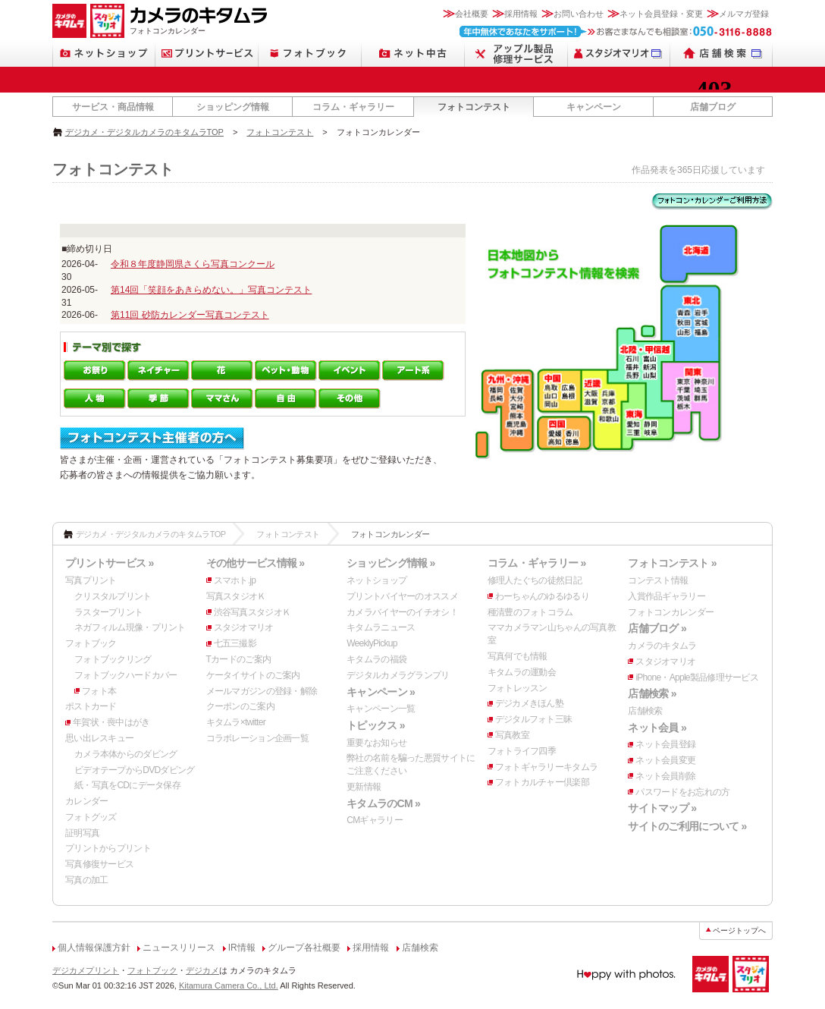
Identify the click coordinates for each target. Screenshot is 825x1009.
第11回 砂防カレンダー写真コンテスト (190, 315)
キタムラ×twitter (235, 722)
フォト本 (99, 691)
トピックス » (376, 725)
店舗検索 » (652, 693)
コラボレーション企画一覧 (257, 738)
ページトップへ (739, 930)
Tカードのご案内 (238, 659)
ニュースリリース (179, 947)
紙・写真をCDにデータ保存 (127, 785)
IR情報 (242, 947)
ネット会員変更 (665, 760)
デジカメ (202, 970)
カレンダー (86, 801)
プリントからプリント (108, 848)
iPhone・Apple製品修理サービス (696, 677)
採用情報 (521, 13)
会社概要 (471, 13)
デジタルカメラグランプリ (398, 675)
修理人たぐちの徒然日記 (535, 580)
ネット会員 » (657, 727)
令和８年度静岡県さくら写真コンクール (192, 264)
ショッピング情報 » (390, 563)
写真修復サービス (99, 864)
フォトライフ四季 (522, 751)
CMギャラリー (375, 820)
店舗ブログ (713, 107)
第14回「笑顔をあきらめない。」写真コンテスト (211, 289)
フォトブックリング (113, 659)
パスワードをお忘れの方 (682, 792)
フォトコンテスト (474, 107)
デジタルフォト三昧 (533, 719)
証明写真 (82, 833)
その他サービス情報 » (255, 563)
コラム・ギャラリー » (537, 563)
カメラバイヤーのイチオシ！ (402, 612)
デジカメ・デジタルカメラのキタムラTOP (144, 132)
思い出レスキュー (99, 738)
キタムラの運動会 (522, 672)
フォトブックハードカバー (125, 675)
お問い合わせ (579, 13)
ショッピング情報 (232, 107)
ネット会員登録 (665, 744)
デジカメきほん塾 (529, 703)
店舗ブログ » (657, 628)
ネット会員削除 (665, 776)
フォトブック (91, 643)
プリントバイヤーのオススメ (402, 596)
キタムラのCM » (383, 803)
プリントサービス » (109, 563)
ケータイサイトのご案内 (253, 675)
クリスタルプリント (113, 596)
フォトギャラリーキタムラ (546, 767)
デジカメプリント (85, 970)
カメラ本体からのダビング (125, 754)
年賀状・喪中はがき (111, 722)
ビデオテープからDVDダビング (134, 770)
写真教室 (512, 735)
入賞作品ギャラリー (666, 596)
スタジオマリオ (244, 627)
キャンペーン (593, 107)
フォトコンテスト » (672, 563)
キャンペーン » (381, 692)
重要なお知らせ (376, 742)
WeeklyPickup (372, 643)
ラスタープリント (108, 612)
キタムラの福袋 (376, 659)
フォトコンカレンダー (671, 612)
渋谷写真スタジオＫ (252, 612)
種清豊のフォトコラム (530, 612)
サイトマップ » (662, 808)
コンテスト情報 (658, 580)
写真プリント (91, 580)
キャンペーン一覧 (381, 708)
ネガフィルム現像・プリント (130, 627)
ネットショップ (376, 580)
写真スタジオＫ (236, 596)
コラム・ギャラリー (353, 107)
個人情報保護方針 (94, 947)
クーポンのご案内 (240, 706)
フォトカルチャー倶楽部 (542, 782)
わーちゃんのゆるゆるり (542, 596)
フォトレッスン (517, 688)
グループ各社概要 (304, 947)
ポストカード (91, 706)
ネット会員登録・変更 (661, 13)
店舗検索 (645, 711)
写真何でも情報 (517, 656)
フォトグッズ (91, 817)
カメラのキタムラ (662, 645)
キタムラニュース (381, 627)
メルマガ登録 (744, 13)
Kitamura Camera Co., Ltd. (228, 985)
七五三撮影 (235, 643)
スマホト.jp (235, 580)
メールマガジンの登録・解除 (262, 691)
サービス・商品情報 (113, 107)
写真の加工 (86, 880)
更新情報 (364, 786)
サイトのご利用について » (687, 826)
